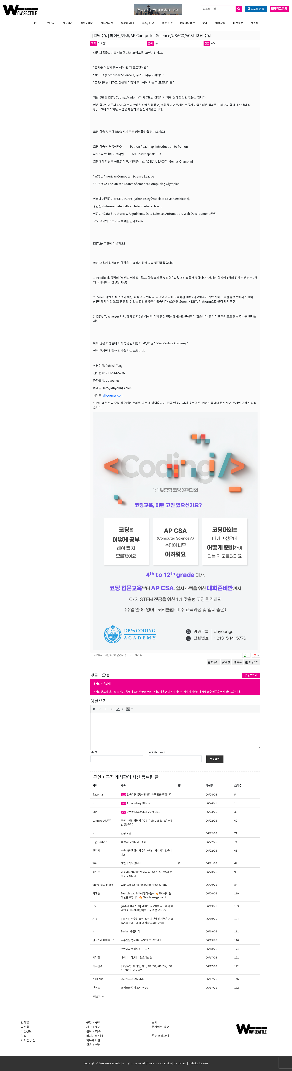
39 (235, 812)
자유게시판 (107, 23)
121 (236, 957)
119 (236, 893)
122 (236, 966)
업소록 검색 (222, 9)
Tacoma (98, 794)
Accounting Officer (135, 803)
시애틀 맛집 (28, 1040)
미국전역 (97, 966)
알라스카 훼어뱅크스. (104, 940)
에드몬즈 (97, 872)
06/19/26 (211, 906)
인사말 (25, 1022)
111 (236, 931)
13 (235, 803)
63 (235, 850)
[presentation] (94, 709)
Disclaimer (180, 1063)
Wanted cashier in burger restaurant (144, 884)
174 (236, 949)
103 (236, 906)
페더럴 (96, 957)
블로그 (165, 23)
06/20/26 (211, 872)
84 (235, 884)
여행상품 (220, 23)
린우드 (96, 987)
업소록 (254, 23)
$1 (178, 863)
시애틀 (96, 893)
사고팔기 (67, 23)
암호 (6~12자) (157, 752)
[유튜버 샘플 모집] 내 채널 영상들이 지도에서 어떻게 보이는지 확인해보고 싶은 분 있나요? (147, 908)
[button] (94, 708)
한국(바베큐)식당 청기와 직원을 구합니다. (146, 794)
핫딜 (204, 23)
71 (235, 833)
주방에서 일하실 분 (135, 949)
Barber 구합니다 (130, 931)
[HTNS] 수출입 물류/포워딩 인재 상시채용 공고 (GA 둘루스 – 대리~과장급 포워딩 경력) (147, 921)
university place (103, 884)
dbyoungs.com (113, 395)
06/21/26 (211, 863)
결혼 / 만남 (148, 23)
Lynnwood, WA (102, 820)
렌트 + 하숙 (93, 1031)
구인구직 (50, 23)
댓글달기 (215, 759)
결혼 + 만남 (93, 1044)
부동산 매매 (127, 23)
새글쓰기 (251, 662)
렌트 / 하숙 (87, 23)
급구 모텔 (126, 833)
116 (236, 940)
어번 (95, 812)
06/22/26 (211, 820)
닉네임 (94, 752)
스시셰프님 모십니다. (132, 979)
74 (235, 842)
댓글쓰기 (251, 675)
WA (95, 863)
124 (236, 919)
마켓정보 (238, 23)
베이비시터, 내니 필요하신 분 (136, 957)
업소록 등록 (256, 9)
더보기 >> (98, 996)
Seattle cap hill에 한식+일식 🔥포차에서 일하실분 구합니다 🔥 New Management (146, 895)
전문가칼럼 (186, 23)
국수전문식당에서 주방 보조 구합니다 (141, 940)
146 (236, 979)
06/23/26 (211, 812)
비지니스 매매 (95, 1035)
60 (235, 820)
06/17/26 (211, 957)
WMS (205, 1063)
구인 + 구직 (103, 777)
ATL (95, 919)
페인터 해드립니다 (131, 863)
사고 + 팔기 (93, 1026)
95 (235, 872)
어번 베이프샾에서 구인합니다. (140, 812)
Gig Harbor (100, 842)
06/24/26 (211, 794)
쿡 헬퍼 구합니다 (133, 842)
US (94, 906)
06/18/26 (211, 949)
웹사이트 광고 (160, 1026)
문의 (154, 1022)
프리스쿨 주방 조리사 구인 (135, 987)
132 (236, 987)
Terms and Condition (159, 1063)
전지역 (96, 850)
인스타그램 (160, 1035)
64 (235, 863)
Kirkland (98, 979)
